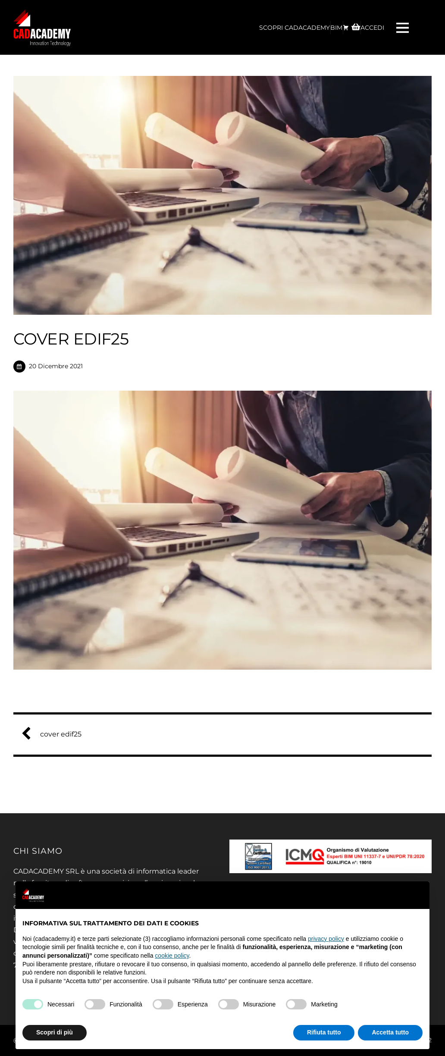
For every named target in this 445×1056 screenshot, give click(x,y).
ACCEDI (372, 27)
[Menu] (403, 27)
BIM (336, 27)
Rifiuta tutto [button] (324, 1032)
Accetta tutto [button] (390, 1032)
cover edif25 (54, 734)
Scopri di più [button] (54, 1032)
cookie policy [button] (172, 955)
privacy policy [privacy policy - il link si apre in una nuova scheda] (326, 938)
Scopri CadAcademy (294, 27)
